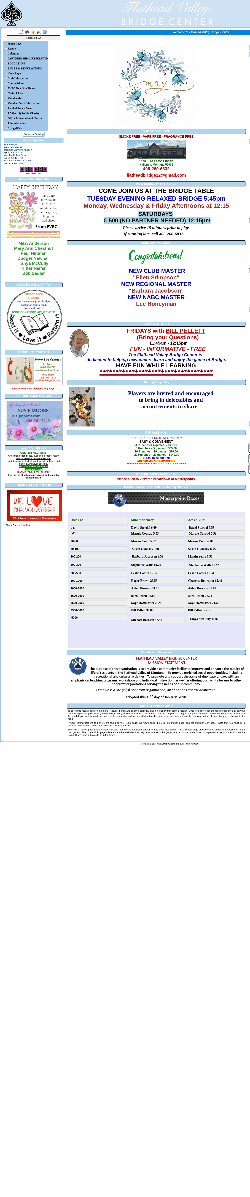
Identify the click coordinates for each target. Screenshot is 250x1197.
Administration (15, 123)
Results (11, 48)
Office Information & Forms (23, 118)
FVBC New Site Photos (20, 88)
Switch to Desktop (34, 134)
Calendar (12, 53)
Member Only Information (22, 103)
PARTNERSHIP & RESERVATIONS (26, 58)
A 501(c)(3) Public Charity (22, 113)
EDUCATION (15, 63)
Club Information (17, 78)
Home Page (13, 43)
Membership (14, 98)
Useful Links (14, 93)
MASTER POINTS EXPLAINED (156, 473)
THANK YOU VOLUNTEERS (33, 485)
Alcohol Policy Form (19, 108)
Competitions (14, 83)
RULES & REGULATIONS (23, 68)
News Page (13, 73)
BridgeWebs (14, 128)
